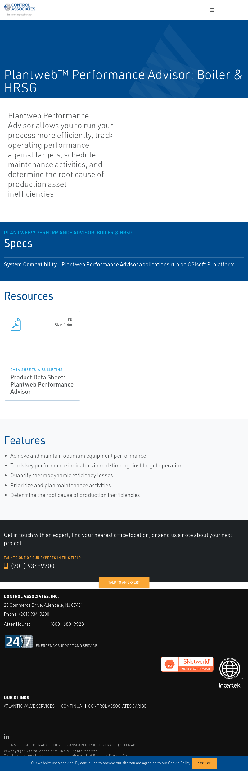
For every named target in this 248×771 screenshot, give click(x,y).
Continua (71, 706)
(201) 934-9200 (29, 566)
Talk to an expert (124, 582)
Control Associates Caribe (117, 706)
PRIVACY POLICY (46, 745)
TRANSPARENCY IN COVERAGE (90, 745)
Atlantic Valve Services (29, 706)
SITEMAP (127, 745)
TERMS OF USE (16, 745)
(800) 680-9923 (67, 623)
